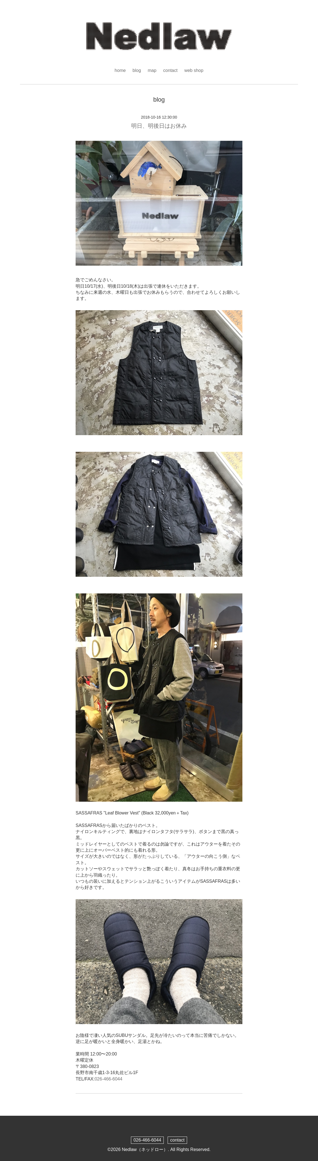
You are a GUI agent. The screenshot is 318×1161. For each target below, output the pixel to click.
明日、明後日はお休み (159, 126)
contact (170, 70)
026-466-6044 (108, 1079)
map (152, 70)
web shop (193, 70)
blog (137, 70)
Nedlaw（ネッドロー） (145, 1149)
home (120, 70)
